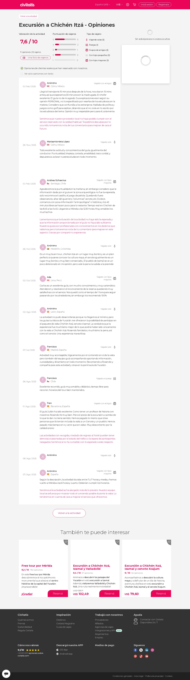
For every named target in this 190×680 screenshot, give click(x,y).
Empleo (99, 637)
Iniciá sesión (147, 4)
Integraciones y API (105, 630)
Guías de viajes (63, 627)
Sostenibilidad (25, 627)
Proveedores (101, 620)
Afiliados (99, 623)
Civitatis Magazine (65, 623)
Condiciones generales (122, 676)
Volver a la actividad (28, 16)
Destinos (60, 620)
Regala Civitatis (25, 630)
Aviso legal (138, 676)
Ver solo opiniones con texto (38, 74)
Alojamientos (101, 634)
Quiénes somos (26, 620)
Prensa (21, 623)
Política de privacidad (154, 676)
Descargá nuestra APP (69, 645)
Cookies (168, 676)
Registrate (163, 4)
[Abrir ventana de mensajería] (6, 674)
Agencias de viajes (104, 627)
